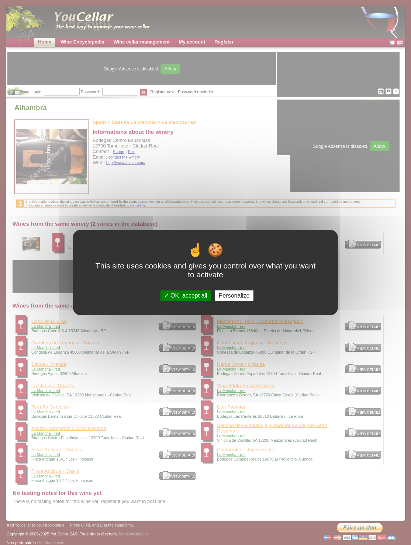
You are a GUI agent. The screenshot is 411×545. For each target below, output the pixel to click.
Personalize (234, 295)
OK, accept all (185, 295)
